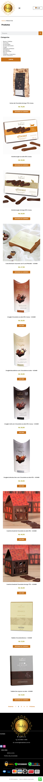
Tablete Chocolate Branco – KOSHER (21, 638)
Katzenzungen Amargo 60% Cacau (21, 210)
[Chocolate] (1, 43)
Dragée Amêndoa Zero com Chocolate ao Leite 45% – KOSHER (21, 477)
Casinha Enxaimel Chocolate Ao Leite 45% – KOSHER (22, 531)
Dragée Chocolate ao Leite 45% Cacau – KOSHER (21, 317)
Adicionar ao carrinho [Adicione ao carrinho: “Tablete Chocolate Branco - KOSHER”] (21, 646)
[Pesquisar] (40, 33)
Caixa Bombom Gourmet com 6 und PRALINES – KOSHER (21, 263)
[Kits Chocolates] (1, 51)
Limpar (11, 59)
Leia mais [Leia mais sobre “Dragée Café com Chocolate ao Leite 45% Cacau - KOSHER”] (21, 432)
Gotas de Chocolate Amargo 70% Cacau (21, 103)
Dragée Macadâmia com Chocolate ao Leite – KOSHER (21, 370)
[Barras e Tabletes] (1, 41)
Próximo (32, 706)
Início (3, 20)
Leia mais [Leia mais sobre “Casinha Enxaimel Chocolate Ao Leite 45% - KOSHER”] (21, 539)
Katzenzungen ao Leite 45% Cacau (21, 156)
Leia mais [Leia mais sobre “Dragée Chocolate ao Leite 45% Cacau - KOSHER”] (21, 325)
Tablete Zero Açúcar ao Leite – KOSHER (22, 691)
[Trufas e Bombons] (1, 55)
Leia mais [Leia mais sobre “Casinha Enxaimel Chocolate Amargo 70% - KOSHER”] (21, 593)
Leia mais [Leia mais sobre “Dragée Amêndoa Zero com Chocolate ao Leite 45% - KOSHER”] (21, 486)
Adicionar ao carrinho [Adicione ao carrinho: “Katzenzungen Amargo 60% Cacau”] (21, 218)
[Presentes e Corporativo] (1, 54)
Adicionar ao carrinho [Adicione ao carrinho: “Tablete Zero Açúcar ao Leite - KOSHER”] (21, 700)
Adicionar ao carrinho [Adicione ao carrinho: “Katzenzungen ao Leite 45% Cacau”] (21, 165)
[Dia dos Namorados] (1, 45)
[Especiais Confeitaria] (1, 48)
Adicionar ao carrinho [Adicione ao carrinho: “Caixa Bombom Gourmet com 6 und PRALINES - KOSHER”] (21, 272)
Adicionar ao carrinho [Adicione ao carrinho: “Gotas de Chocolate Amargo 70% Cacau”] (21, 111)
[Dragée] (1, 47)
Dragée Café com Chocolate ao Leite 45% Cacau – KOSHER (21, 424)
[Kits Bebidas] (1, 50)
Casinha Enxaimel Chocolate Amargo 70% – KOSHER (21, 584)
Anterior (10, 706)
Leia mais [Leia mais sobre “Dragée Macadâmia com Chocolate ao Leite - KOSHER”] (21, 379)
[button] (19, 8)
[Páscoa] (1, 53)
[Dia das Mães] (1, 44)
